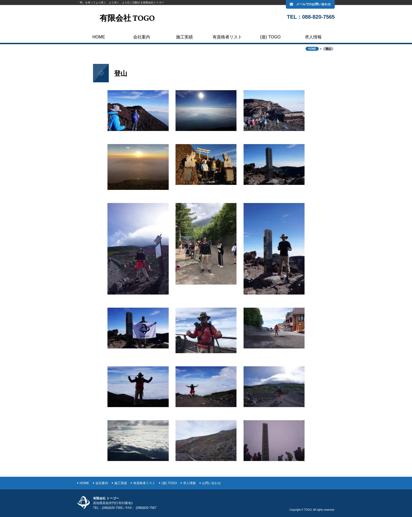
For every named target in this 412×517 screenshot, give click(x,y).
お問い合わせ (211, 483)
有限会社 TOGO (127, 18)
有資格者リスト (227, 37)
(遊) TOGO (270, 37)
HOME (98, 37)
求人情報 (313, 37)
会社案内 (141, 37)
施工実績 (184, 37)
